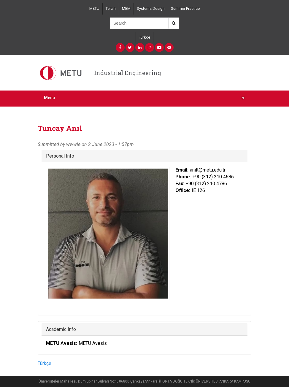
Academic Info (61, 329)
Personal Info (60, 156)
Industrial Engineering (127, 73)
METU (94, 8)
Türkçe (144, 37)
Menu (144, 97)
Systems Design (151, 8)
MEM (126, 8)
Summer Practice (185, 8)
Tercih (111, 8)
